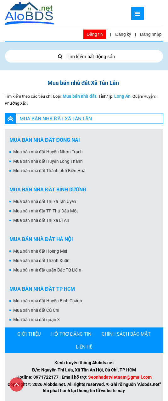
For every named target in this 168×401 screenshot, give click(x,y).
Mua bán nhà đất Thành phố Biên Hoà (49, 170)
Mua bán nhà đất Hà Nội (41, 239)
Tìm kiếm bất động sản (84, 56)
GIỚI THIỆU (29, 334)
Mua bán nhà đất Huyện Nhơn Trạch (48, 152)
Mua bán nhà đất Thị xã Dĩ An (41, 220)
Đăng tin (95, 34)
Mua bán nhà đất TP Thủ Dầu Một (45, 211)
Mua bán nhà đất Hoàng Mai (40, 251)
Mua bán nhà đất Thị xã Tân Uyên (44, 201)
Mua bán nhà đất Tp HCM (42, 289)
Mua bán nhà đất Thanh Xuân (41, 260)
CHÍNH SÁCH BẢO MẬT (126, 334)
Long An (122, 96)
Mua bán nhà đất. (80, 96)
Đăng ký (123, 34)
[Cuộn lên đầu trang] (16, 384)
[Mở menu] (137, 13)
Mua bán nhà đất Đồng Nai (44, 140)
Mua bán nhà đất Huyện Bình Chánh (47, 301)
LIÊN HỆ (84, 346)
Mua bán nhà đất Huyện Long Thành (48, 161)
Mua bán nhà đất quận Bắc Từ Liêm (47, 270)
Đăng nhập (151, 34)
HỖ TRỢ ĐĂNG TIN (71, 334)
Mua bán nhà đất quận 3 (36, 319)
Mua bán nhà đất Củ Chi (36, 310)
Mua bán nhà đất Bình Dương (47, 190)
